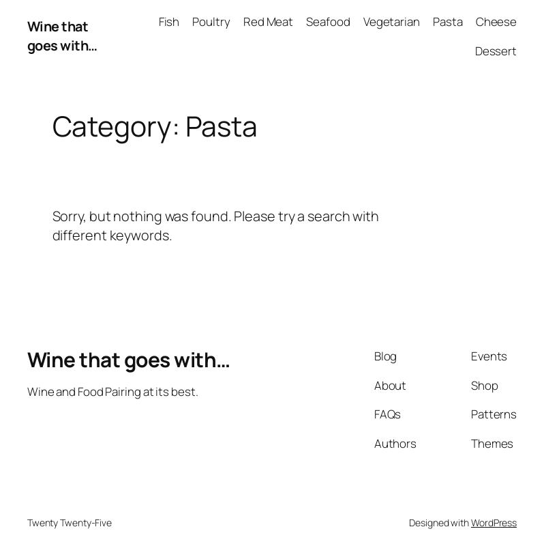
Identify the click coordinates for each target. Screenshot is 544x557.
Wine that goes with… (62, 36)
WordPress (494, 522)
